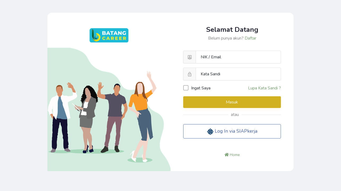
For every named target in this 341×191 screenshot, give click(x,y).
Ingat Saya (196, 88)
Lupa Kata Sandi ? (264, 88)
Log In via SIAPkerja (232, 131)
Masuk (232, 102)
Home (232, 154)
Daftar (250, 38)
